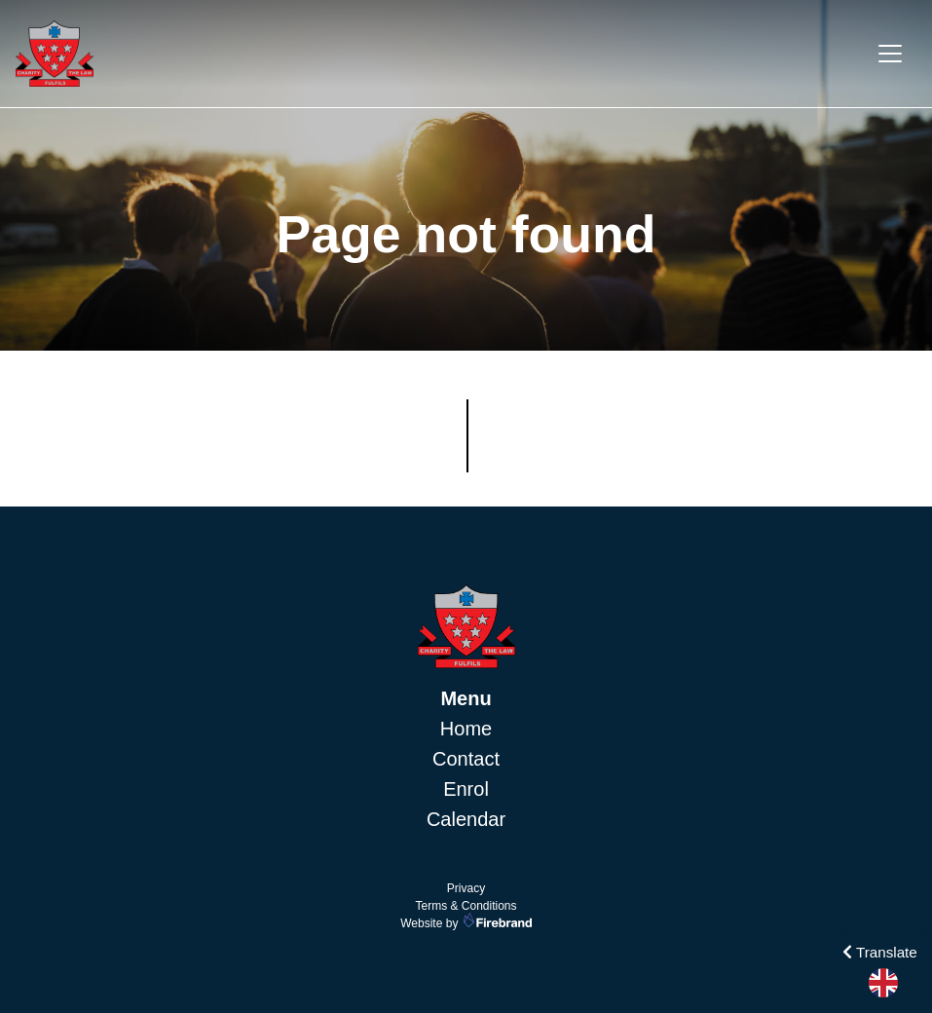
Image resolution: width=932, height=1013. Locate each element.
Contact (466, 758)
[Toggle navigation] (890, 54)
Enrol (466, 789)
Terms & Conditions (465, 906)
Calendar (466, 819)
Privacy (466, 888)
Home (466, 728)
